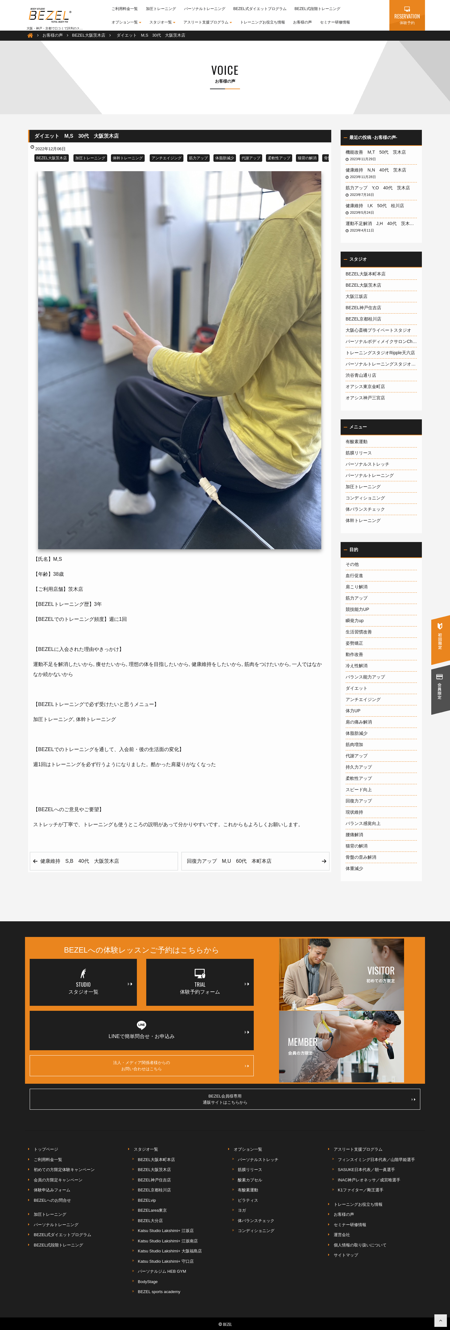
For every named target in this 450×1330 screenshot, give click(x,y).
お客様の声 (302, 22)
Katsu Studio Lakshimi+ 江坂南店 (168, 1241)
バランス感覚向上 (363, 823)
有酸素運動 (357, 441)
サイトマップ (346, 1255)
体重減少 (354, 868)
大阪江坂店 (357, 296)
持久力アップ (359, 767)
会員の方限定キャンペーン (58, 1180)
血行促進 (354, 575)
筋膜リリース (359, 452)
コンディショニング (365, 497)
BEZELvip (147, 1200)
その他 (352, 564)
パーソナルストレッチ (367, 464)
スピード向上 (359, 789)
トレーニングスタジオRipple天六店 (380, 352)
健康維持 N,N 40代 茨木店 (378, 169)
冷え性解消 (357, 665)
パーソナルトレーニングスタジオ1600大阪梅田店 (381, 363)
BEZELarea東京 (152, 1210)
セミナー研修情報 (335, 22)
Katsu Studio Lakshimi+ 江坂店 (166, 1230)
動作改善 (354, 654)
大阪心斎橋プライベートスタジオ (378, 330)
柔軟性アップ (279, 158)
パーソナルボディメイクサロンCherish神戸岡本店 (381, 341)
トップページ (46, 1149)
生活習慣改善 (359, 631)
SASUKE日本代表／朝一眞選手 (366, 1169)
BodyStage (148, 1281)
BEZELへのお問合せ (52, 1200)
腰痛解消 (354, 834)
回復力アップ (359, 800)
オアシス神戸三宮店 (365, 397)
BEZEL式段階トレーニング (317, 9)
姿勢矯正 (354, 643)
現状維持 (354, 812)
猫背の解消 (307, 158)
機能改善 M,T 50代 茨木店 (378, 152)
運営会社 (342, 1234)
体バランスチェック (365, 509)
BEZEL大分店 (150, 1220)
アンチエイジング (167, 158)
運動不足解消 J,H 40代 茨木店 (381, 223)
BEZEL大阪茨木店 (51, 158)
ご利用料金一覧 (125, 9)
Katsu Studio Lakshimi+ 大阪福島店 (170, 1251)
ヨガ (242, 1210)
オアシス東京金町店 (365, 386)
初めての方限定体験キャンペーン (64, 1169)
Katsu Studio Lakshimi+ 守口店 (166, 1261)
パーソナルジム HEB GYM (162, 1271)
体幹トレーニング (128, 158)
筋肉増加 (354, 744)
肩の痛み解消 (359, 721)
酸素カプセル (250, 1180)
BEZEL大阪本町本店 (366, 273)
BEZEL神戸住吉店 (363, 307)
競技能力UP (357, 609)
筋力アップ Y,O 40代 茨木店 (380, 187)
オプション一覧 (126, 22)
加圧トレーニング (161, 9)
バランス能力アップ (365, 676)
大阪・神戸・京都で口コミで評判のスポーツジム (61, 28)
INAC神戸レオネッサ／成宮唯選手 (369, 1180)
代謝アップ (251, 158)
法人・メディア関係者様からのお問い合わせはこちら (180, 1065)
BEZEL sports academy (159, 1291)
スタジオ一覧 (162, 22)
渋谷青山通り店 (361, 375)
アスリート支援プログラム (207, 22)
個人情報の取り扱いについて (360, 1245)
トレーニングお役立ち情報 (262, 22)
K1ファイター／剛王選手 (360, 1190)
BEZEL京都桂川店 (363, 318)
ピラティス (248, 1200)
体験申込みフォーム (52, 1190)
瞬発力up (355, 620)
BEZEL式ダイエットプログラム (260, 9)
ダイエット (357, 688)
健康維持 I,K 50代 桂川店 (377, 205)
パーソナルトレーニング (204, 9)
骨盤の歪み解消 (361, 857)
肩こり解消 (357, 586)
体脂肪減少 (224, 158)
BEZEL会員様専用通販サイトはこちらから (309, 1099)
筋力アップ (198, 158)
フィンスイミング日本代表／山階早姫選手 (376, 1159)
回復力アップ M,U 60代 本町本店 (232, 861)
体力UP (353, 710)
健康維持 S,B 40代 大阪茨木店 (82, 861)
